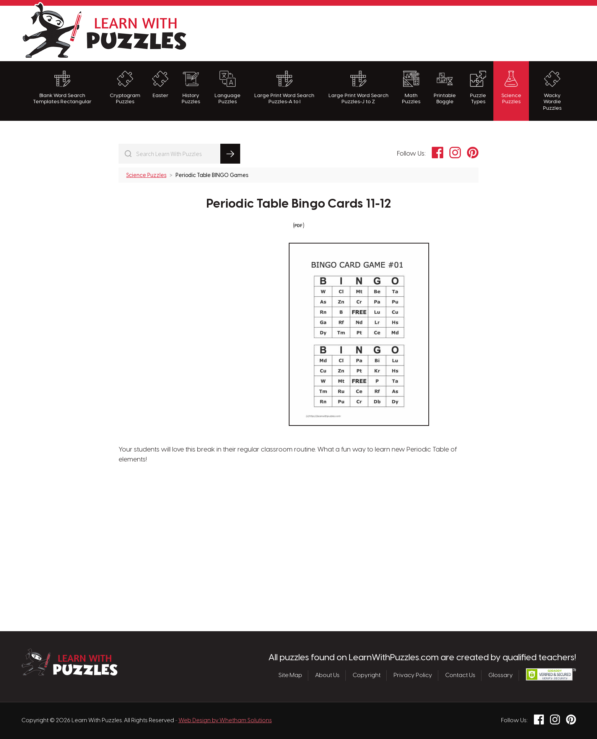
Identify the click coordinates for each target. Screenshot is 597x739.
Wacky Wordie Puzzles (552, 91)
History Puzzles (191, 87)
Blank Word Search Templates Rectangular (62, 87)
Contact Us (460, 675)
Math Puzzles (411, 87)
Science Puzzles (511, 87)
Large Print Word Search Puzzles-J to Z (359, 87)
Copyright (367, 675)
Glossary (500, 675)
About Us (327, 675)
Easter (160, 84)
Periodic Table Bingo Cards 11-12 (298, 204)
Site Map (290, 675)
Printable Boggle (445, 87)
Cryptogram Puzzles (125, 87)
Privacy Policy (413, 675)
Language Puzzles (228, 87)
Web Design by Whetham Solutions (225, 721)
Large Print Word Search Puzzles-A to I (284, 87)
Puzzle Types (478, 87)
